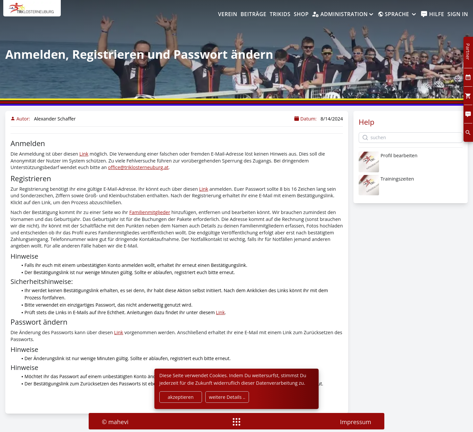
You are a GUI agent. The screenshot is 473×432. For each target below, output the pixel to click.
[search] (468, 132)
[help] (432, 14)
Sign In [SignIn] (457, 14)
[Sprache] (397, 14)
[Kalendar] (468, 77)
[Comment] (468, 114)
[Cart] (468, 96)
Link (84, 154)
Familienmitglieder (149, 212)
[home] (32, 11)
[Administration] (343, 14)
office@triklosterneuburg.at (138, 167)
